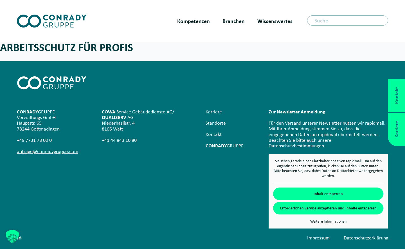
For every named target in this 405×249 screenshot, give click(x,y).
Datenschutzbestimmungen (296, 146)
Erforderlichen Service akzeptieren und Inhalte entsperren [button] (328, 208)
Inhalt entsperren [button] (328, 193)
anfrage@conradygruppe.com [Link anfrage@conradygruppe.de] (47, 151)
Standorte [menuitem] (216, 123)
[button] (12, 236)
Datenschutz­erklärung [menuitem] (366, 238)
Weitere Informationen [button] (328, 221)
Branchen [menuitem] (233, 21)
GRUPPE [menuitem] (225, 146)
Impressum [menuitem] (318, 238)
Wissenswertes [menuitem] (274, 21)
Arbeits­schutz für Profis (66, 47)
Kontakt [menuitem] (214, 134)
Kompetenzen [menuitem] (193, 21)
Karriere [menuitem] (214, 112)
